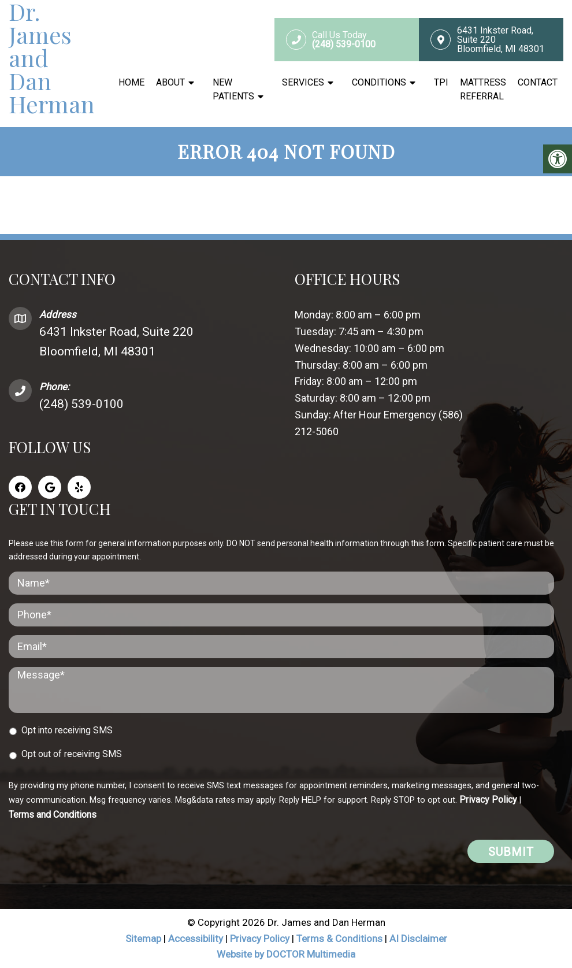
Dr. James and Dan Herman (52, 58)
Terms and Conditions (52, 814)
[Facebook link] (20, 487)
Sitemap (143, 938)
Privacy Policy (488, 799)
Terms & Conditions (340, 938)
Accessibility (195, 938)
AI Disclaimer (418, 938)
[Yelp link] (79, 487)
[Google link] (49, 487)
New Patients (233, 89)
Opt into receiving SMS (67, 730)
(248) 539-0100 (81, 404)
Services (303, 82)
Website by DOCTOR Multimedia (286, 954)
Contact (538, 82)
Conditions (379, 82)
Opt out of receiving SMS (71, 753)
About (170, 82)
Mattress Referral (483, 89)
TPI (441, 82)
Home (131, 82)
